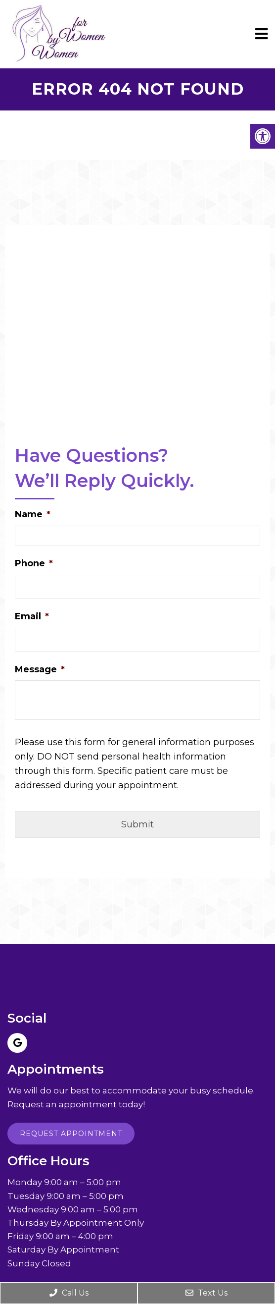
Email (32, 616)
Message (40, 669)
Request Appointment (71, 1133)
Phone (34, 563)
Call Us (69, 1293)
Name (32, 514)
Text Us (206, 1293)
